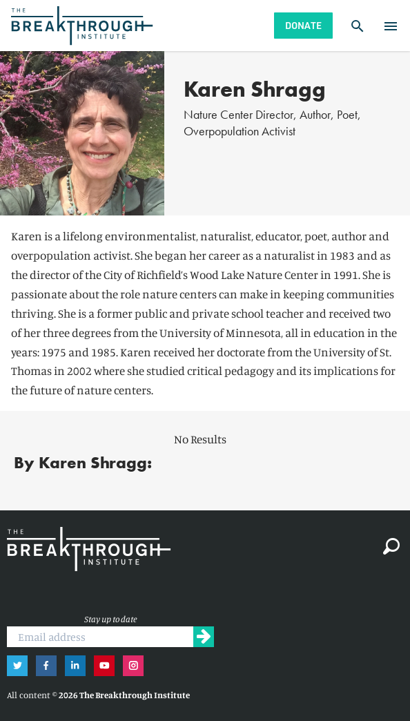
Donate (303, 25)
